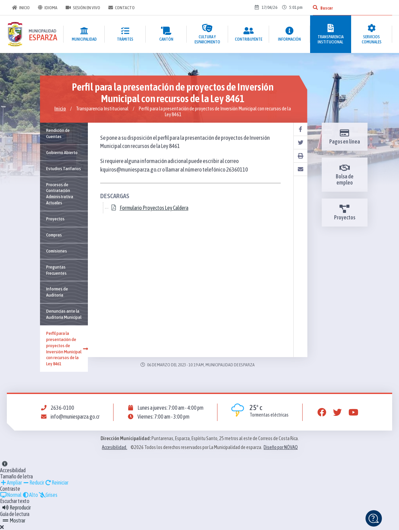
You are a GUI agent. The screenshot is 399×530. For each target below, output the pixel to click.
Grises (48, 495)
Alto (30, 495)
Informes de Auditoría (57, 292)
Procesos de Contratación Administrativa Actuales (59, 194)
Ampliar (11, 482)
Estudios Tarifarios (63, 168)
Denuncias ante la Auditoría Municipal (63, 314)
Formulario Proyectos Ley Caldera (154, 208)
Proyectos (55, 218)
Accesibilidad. (114, 447)
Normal (11, 495)
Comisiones (56, 251)
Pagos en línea (344, 137)
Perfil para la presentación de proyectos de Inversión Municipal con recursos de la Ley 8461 (67, 348)
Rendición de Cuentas (58, 133)
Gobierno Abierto (62, 152)
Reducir (33, 482)
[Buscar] (315, 7)
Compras (54, 234)
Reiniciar (56, 482)
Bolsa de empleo (344, 175)
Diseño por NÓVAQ (281, 447)
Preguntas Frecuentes (56, 270)
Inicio (20, 7)
